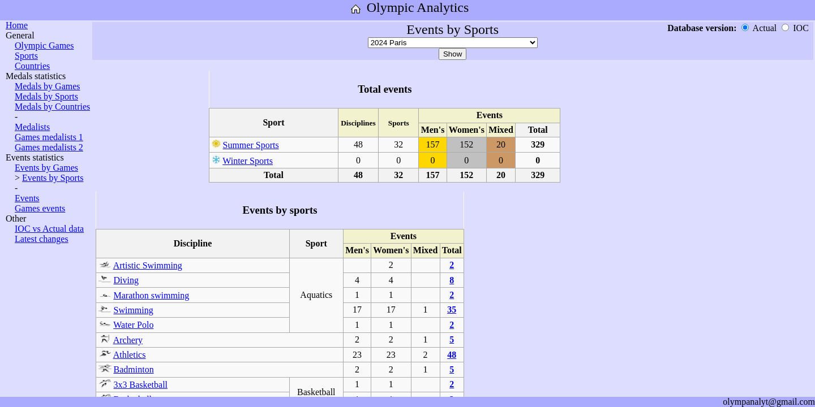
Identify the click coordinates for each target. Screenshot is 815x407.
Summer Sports (251, 145)
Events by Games (46, 167)
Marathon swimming (152, 295)
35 (451, 309)
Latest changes (41, 239)
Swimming (133, 310)
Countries (32, 66)
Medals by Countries (52, 106)
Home (17, 25)
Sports (26, 55)
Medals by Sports (46, 96)
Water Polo (133, 325)
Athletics (129, 355)
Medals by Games (47, 86)
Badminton (134, 369)
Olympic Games (44, 45)
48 (451, 355)
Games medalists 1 (49, 137)
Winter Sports (247, 161)
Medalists (32, 127)
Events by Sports (52, 178)
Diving (126, 280)
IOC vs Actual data (49, 228)
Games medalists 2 (49, 147)
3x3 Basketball (141, 384)
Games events (40, 208)
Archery (128, 340)
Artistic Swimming (147, 265)
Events (27, 198)
